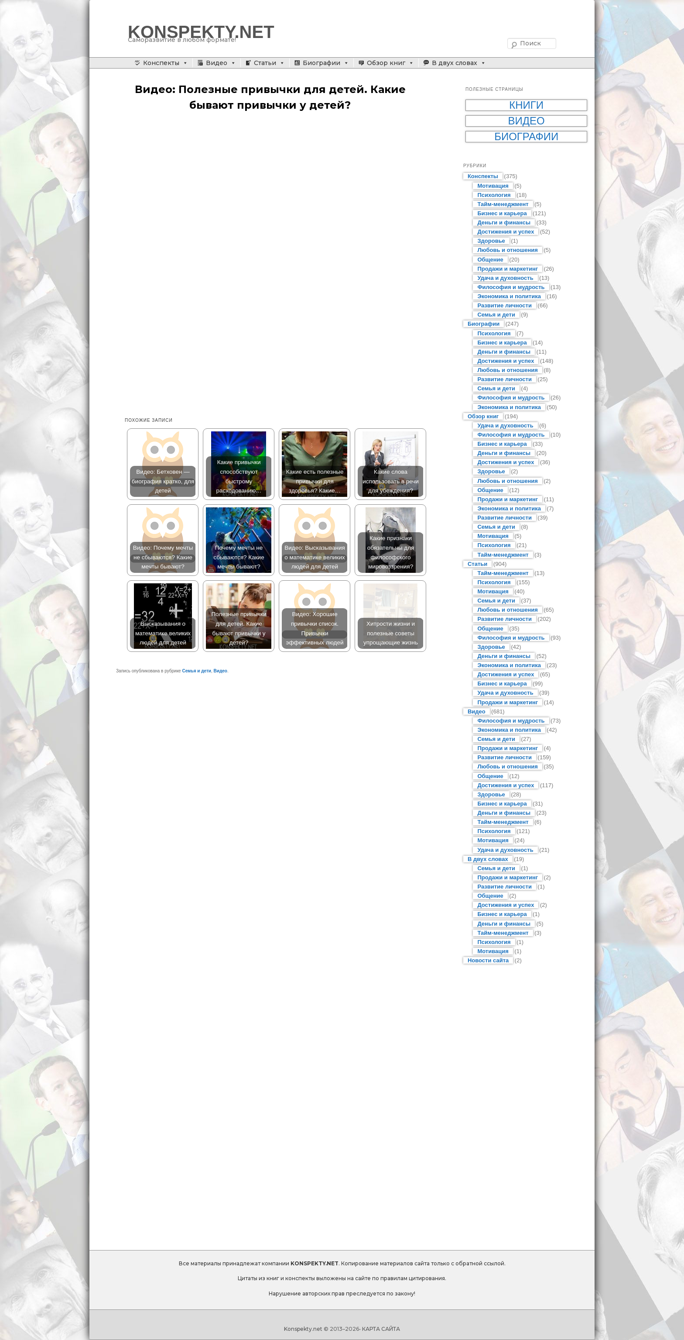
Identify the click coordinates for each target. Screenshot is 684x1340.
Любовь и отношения (507, 250)
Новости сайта (488, 960)
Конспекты (161, 63)
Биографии (321, 63)
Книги (526, 105)
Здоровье (491, 241)
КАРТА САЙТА (381, 1329)
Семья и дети (196, 670)
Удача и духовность (505, 278)
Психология (493, 195)
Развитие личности (504, 305)
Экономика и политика (509, 296)
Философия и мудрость (510, 287)
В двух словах (454, 63)
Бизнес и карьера (502, 213)
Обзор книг (386, 63)
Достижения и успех (505, 231)
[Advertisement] (279, 187)
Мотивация (492, 186)
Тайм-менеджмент (502, 204)
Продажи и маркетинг (507, 268)
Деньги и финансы (503, 222)
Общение (490, 259)
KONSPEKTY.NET (201, 31)
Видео (216, 63)
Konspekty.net (303, 1329)
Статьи (265, 63)
